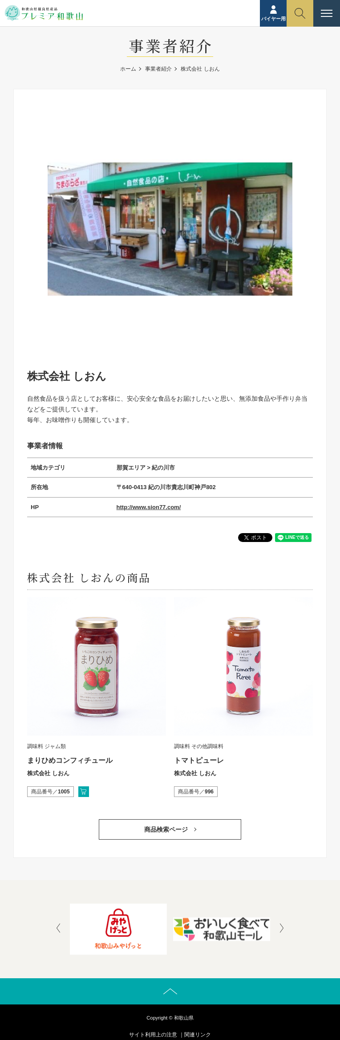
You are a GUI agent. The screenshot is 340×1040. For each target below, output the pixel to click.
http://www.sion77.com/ (149, 507)
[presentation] (58, 929)
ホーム (128, 69)
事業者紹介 (158, 69)
